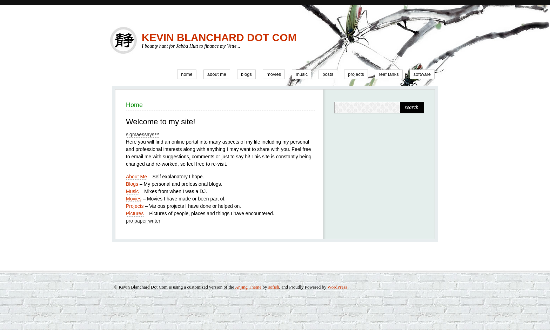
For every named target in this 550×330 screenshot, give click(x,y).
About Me (216, 74)
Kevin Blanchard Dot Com (219, 37)
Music (302, 74)
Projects (356, 74)
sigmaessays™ (142, 134)
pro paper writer (143, 221)
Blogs (246, 74)
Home (187, 74)
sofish (273, 287)
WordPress (337, 287)
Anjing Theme (248, 287)
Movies (274, 74)
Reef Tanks (389, 74)
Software (422, 74)
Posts (327, 74)
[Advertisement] (378, 168)
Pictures (135, 213)
